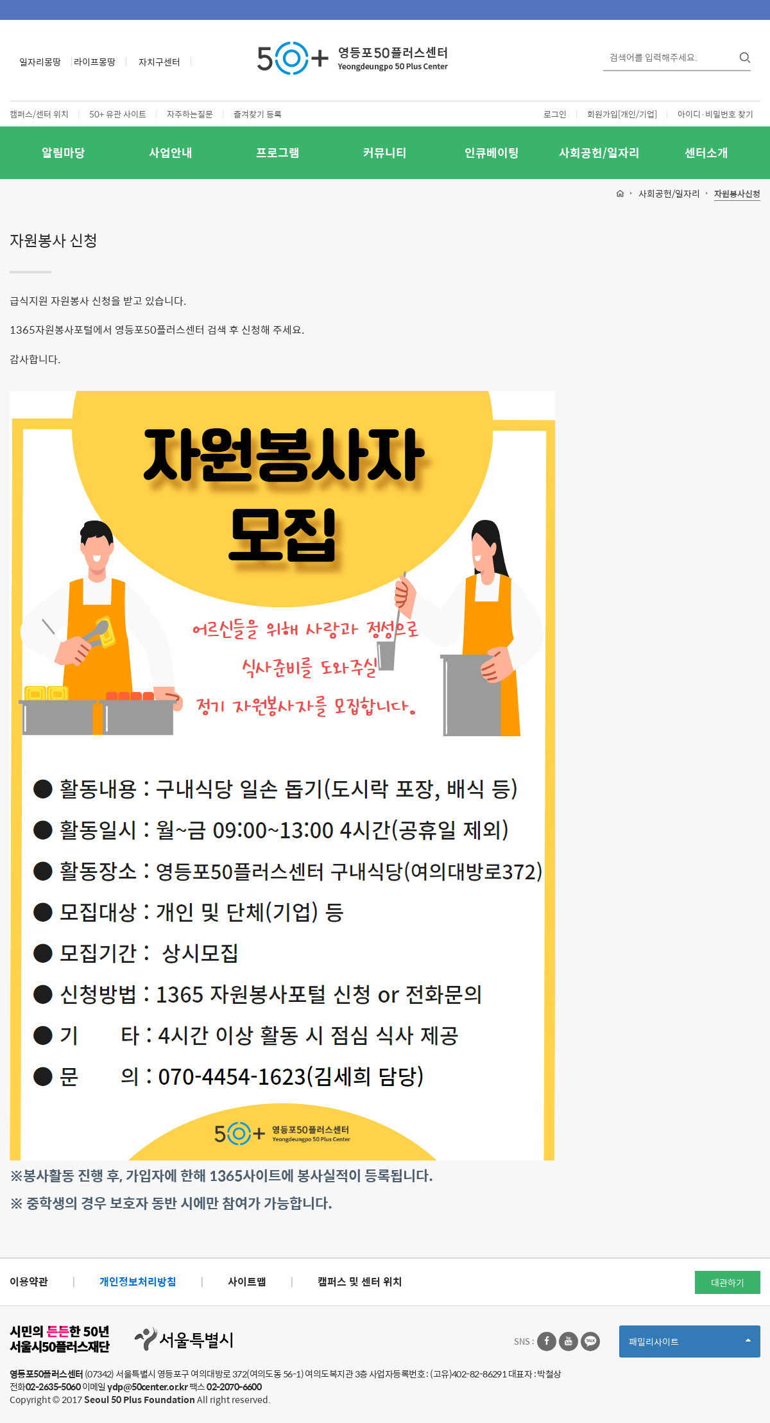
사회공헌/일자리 (599, 152)
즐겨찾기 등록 (258, 114)
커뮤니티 (385, 152)
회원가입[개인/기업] (622, 114)
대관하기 (727, 1282)
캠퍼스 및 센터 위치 (360, 1281)
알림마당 (63, 152)
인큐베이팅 (492, 152)
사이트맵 (247, 1281)
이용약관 (29, 1281)
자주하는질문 (190, 114)
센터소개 (706, 152)
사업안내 (171, 152)
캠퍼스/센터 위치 (39, 114)
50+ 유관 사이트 (117, 114)
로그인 (555, 114)
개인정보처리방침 (137, 1281)
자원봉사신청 (737, 194)
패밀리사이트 (690, 1346)
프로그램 (278, 152)
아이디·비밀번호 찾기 (715, 114)
